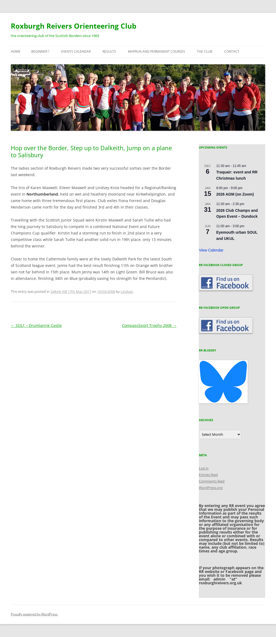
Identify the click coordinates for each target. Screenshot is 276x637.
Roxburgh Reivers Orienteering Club (73, 26)
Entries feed (208, 474)
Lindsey (127, 291)
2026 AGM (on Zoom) (235, 194)
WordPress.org (211, 487)
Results (109, 51)
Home (16, 51)
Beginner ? (40, 51)
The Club (204, 51)
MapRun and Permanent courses (156, 51)
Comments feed (211, 481)
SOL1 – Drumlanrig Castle (36, 325)
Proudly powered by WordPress (34, 614)
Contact (231, 51)
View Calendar (211, 250)
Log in (204, 468)
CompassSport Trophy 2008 (149, 325)
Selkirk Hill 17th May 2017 (70, 291)
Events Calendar (76, 51)
